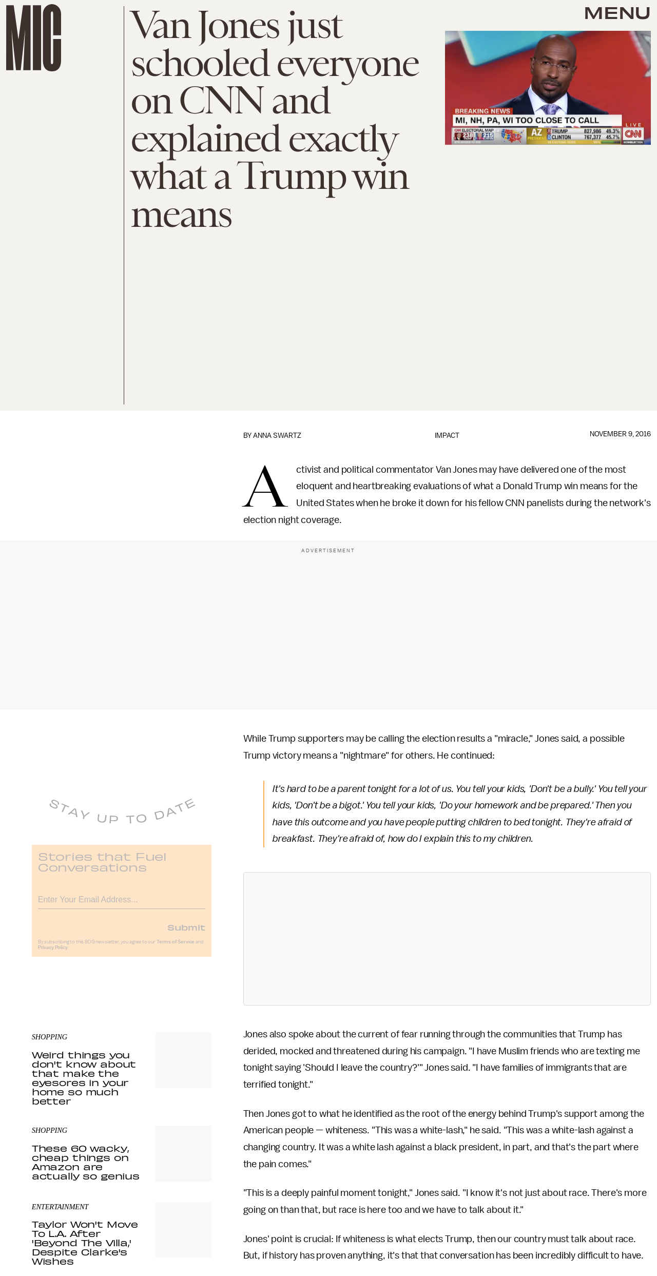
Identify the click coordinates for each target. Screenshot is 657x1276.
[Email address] (121, 905)
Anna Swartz (277, 435)
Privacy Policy (53, 954)
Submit (186, 934)
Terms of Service (176, 948)
